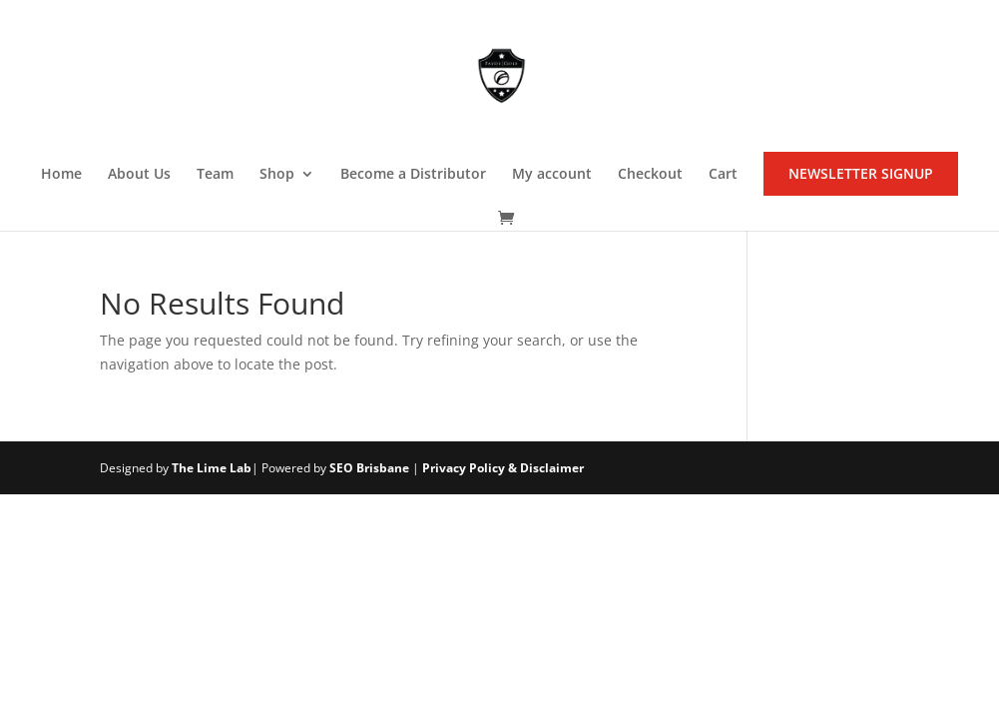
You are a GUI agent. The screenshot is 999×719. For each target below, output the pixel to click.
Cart (723, 175)
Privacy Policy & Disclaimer (503, 467)
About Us (139, 175)
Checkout (650, 175)
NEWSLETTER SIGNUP (860, 173)
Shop (276, 175)
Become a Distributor (413, 175)
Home (61, 175)
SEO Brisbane (369, 467)
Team (215, 175)
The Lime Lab (211, 467)
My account (552, 175)
